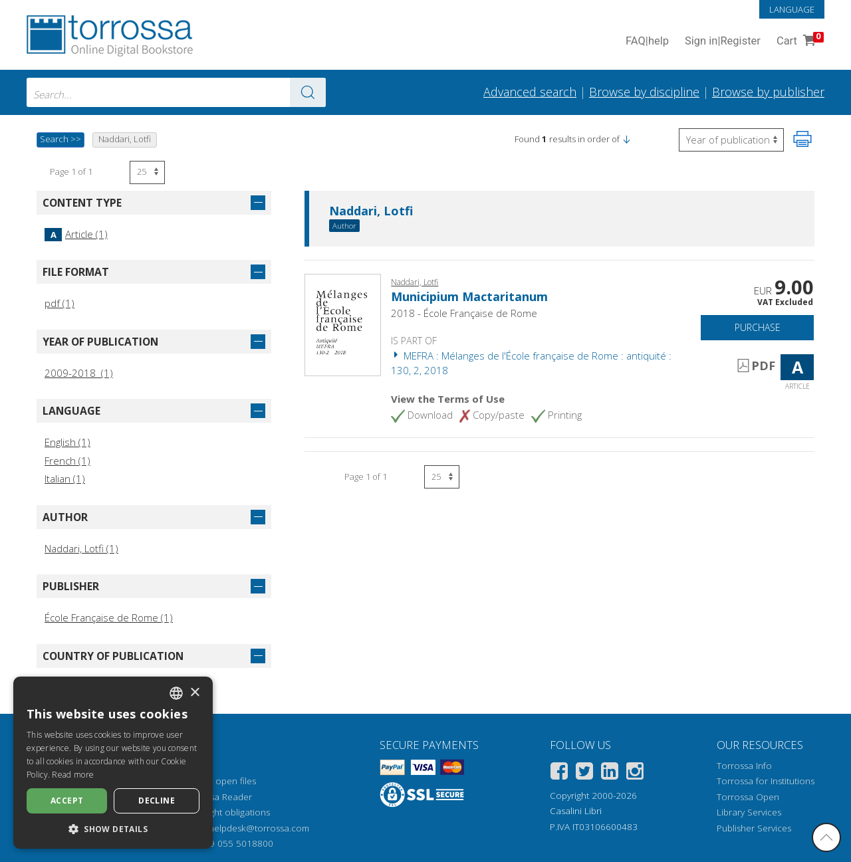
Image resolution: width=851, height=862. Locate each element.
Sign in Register (723, 41)
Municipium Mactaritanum (469, 296)
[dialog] (113, 763)
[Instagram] (635, 773)
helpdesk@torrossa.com (259, 828)
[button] (626, 139)
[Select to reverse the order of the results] (731, 140)
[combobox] (176, 92)
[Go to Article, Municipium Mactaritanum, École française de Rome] (343, 323)
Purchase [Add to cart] (758, 327)
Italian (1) (65, 478)
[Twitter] (584, 773)
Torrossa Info (744, 766)
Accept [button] (67, 800)
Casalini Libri (576, 811)
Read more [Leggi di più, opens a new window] (73, 774)
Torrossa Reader (217, 797)
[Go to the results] (308, 92)
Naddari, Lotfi (371, 211)
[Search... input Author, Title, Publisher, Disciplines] (176, 92)
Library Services (749, 812)
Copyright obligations (226, 812)
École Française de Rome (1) (109, 617)
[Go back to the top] (826, 837)
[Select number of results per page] (147, 172)
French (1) (67, 460)
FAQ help (647, 41)
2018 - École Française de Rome (464, 313)
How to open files (219, 781)
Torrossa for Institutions (765, 781)
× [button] (194, 693)
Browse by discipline (644, 92)
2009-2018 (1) (79, 372)
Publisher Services (754, 828)
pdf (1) (59, 303)
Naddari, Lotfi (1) (81, 548)
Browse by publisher (768, 92)
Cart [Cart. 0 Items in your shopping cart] (799, 41)
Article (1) (76, 234)
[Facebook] (559, 773)
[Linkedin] (609, 773)
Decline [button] (156, 800)
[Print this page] (802, 139)
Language (791, 9)
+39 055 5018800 (236, 843)
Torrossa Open (748, 797)
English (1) (67, 442)
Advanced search (529, 92)
